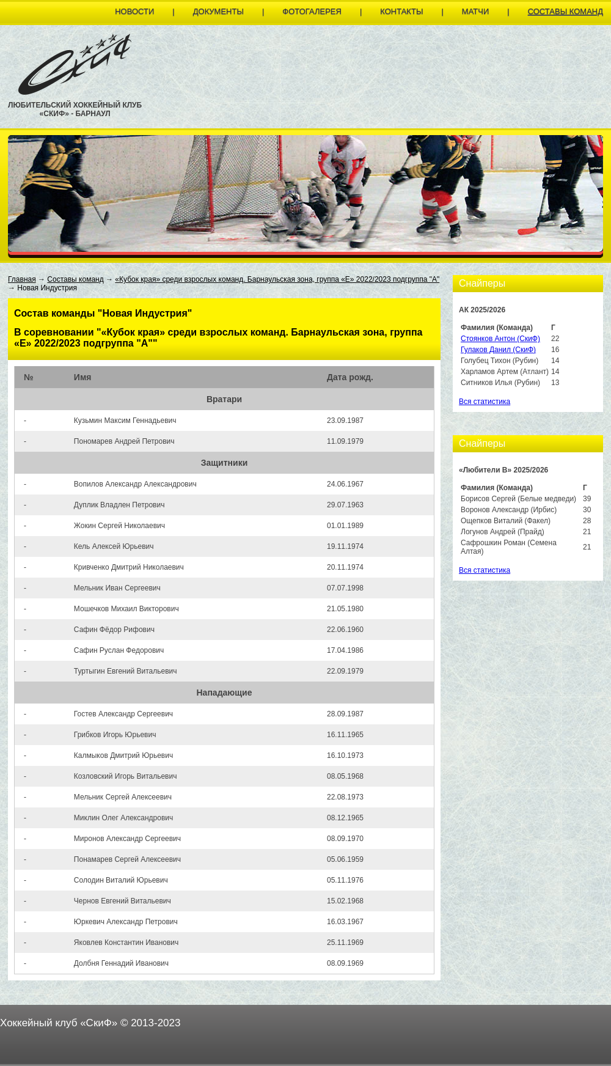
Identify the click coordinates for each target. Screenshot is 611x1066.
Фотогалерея (312, 11)
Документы (218, 11)
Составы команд (565, 11)
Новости (134, 11)
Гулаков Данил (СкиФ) (498, 349)
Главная (22, 279)
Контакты (401, 11)
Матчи (475, 11)
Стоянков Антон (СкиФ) (500, 338)
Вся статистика (484, 401)
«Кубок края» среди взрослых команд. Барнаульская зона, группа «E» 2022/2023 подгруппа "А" (277, 279)
